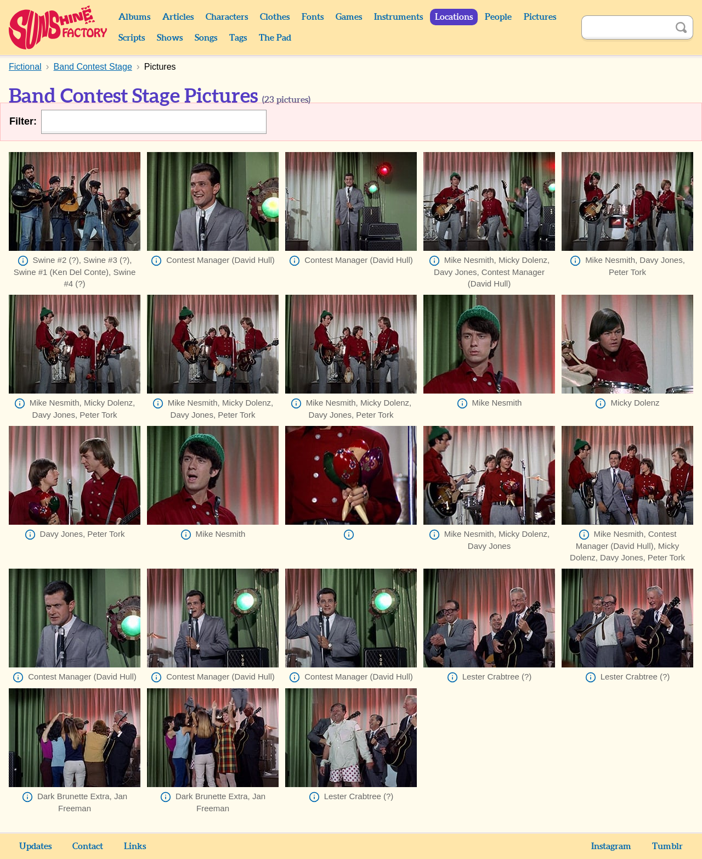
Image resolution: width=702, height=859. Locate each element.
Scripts (131, 37)
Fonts (313, 17)
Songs (206, 37)
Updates (35, 846)
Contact (87, 846)
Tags (238, 37)
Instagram (611, 846)
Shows (170, 37)
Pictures (540, 17)
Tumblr (667, 846)
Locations (454, 17)
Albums (134, 17)
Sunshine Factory (58, 27)
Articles (178, 17)
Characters (227, 17)
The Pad (275, 37)
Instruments (398, 17)
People (498, 17)
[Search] (625, 27)
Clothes (275, 17)
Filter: (23, 121)
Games (349, 17)
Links (135, 846)
